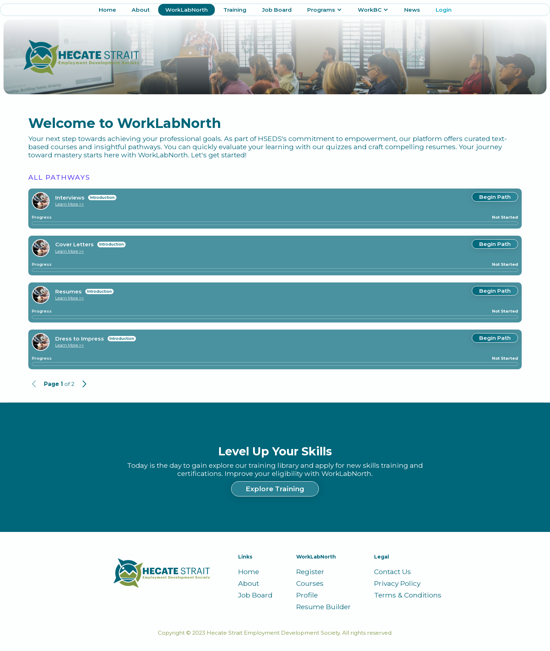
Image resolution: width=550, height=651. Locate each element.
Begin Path (495, 196)
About (141, 9)
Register (310, 572)
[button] (324, 10)
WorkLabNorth (186, 9)
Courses (309, 583)
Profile (307, 595)
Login (444, 9)
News (412, 9)
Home (107, 9)
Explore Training (275, 488)
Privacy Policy (397, 583)
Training (234, 9)
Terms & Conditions (407, 595)
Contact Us (392, 572)
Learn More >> (69, 204)
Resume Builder (323, 607)
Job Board (277, 9)
